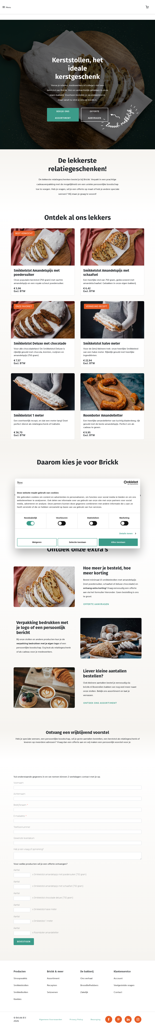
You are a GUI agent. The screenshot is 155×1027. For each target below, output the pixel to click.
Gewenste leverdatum (24, 838)
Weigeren (36, 542)
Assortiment (53, 978)
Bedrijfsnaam (20, 805)
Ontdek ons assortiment (100, 703)
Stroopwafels (20, 978)
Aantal (17, 870)
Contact (118, 992)
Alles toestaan (118, 542)
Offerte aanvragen (94, 115)
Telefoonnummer (22, 827)
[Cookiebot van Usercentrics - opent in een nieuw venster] (126, 483)
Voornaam (19, 782)
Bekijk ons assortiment (63, 115)
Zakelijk (84, 992)
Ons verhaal (86, 978)
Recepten (52, 985)
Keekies (17, 999)
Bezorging (96, 1019)
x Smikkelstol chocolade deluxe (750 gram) (52, 897)
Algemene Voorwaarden (50, 1019)
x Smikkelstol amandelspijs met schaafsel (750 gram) (57, 886)
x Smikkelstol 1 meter (42, 921)
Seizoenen (52, 992)
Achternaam (19, 794)
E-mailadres (19, 816)
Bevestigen (23, 941)
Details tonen (126, 533)
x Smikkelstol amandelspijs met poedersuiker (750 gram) (59, 874)
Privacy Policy (76, 1019)
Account (118, 978)
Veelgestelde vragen (124, 985)
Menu (8, 7)
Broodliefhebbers (89, 985)
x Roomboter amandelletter (45, 932)
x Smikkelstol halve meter (44, 909)
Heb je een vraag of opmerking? (29, 849)
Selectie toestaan (77, 542)
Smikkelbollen (21, 992)
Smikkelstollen (21, 985)
